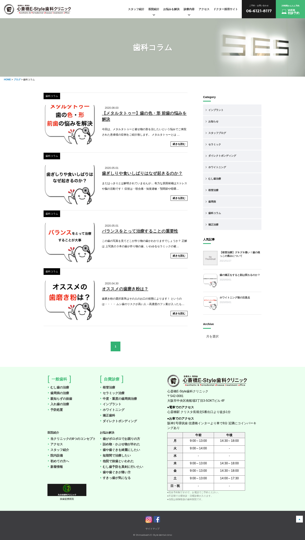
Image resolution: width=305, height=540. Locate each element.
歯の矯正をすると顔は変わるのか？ (240, 275)
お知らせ (213, 121)
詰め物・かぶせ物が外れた (120, 444)
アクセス (204, 9)
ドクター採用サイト (225, 9)
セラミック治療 (112, 393)
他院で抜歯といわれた (117, 461)
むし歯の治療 (58, 387)
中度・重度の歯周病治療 (118, 398)
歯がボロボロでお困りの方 (120, 438)
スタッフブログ (217, 132)
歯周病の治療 (58, 393)
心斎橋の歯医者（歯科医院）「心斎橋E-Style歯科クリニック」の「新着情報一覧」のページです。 (37, 10)
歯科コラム (214, 213)
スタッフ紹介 (136, 9)
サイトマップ (152, 528)
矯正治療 (213, 224)
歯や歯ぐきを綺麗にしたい (120, 449)
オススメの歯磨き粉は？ (125, 289)
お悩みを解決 (171, 9)
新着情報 (55, 466)
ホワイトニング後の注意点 (235, 297)
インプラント (215, 110)
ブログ (17, 79)
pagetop (299, 519)
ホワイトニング (217, 167)
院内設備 (55, 455)
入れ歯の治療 (58, 404)
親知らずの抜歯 (60, 398)
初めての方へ (58, 461)
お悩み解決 (107, 432)
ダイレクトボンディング (222, 155)
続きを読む (179, 144)
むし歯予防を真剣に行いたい (121, 466)
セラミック (214, 144)
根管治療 (213, 190)
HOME (7, 79)
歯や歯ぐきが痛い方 (115, 472)
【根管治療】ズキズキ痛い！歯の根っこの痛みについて (240, 254)
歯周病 (212, 201)
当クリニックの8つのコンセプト (72, 438)
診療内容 (189, 12)
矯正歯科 (107, 415)
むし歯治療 (214, 178)
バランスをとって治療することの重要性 (140, 231)
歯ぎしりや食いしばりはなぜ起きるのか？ (142, 173)
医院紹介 (153, 12)
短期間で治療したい (115, 455)
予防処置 (55, 409)
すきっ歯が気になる (115, 478)
